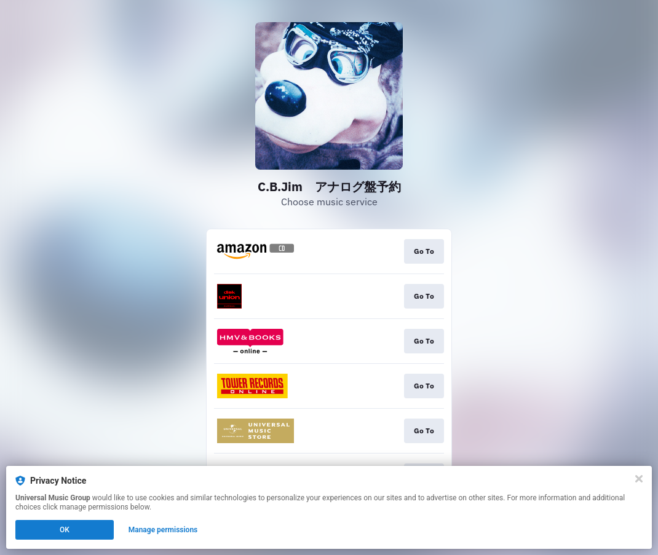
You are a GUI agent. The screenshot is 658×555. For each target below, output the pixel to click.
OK (64, 529)
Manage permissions (163, 529)
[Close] (639, 479)
